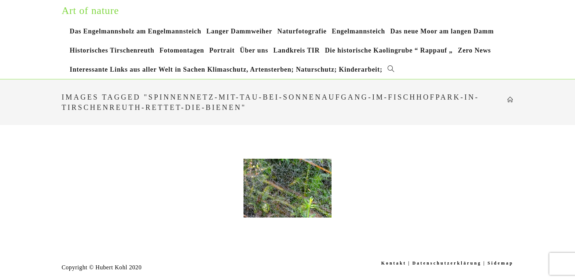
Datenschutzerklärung (446, 263)
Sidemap (500, 263)
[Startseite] (510, 100)
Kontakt (393, 263)
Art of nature (90, 10)
